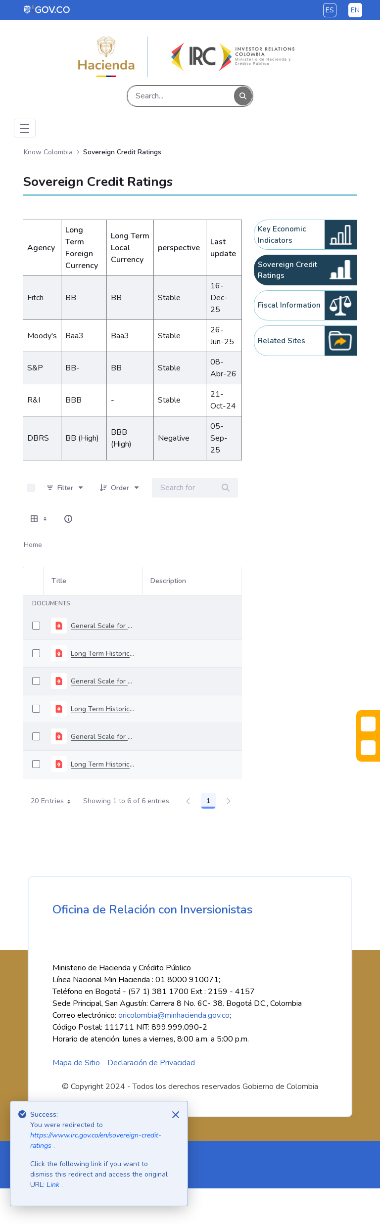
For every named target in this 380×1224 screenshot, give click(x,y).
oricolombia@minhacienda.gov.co (174, 1050)
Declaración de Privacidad (151, 1098)
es (330, 10)
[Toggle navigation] (25, 128)
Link (54, 1184)
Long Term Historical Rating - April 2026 (102, 653)
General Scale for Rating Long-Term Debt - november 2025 (102, 736)
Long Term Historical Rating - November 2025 (102, 764)
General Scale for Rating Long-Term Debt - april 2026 (102, 626)
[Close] (176, 1115)
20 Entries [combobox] (54, 801)
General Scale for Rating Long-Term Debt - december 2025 (102, 681)
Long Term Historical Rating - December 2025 (102, 709)
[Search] (181, 96)
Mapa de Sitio (76, 1098)
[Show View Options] (39, 519)
